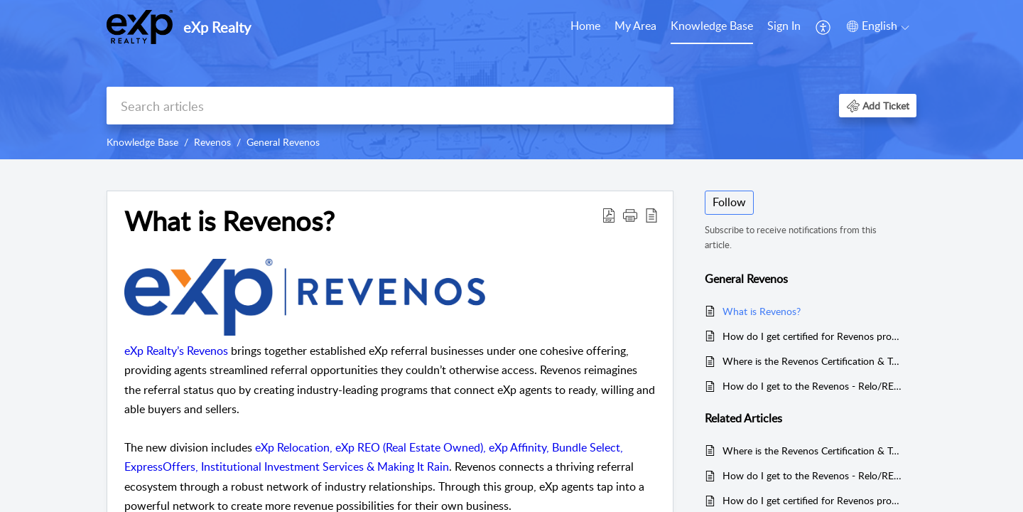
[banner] (511, 79)
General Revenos (283, 142)
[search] (390, 105)
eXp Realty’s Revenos (176, 350)
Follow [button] (729, 202)
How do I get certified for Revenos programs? (812, 336)
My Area (635, 25)
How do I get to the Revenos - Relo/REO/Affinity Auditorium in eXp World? (812, 386)
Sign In (784, 25)
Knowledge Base (712, 25)
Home (585, 25)
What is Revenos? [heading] (229, 221)
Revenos (212, 142)
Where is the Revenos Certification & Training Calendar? (812, 361)
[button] (824, 27)
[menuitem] (585, 27)
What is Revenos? (761, 311)
